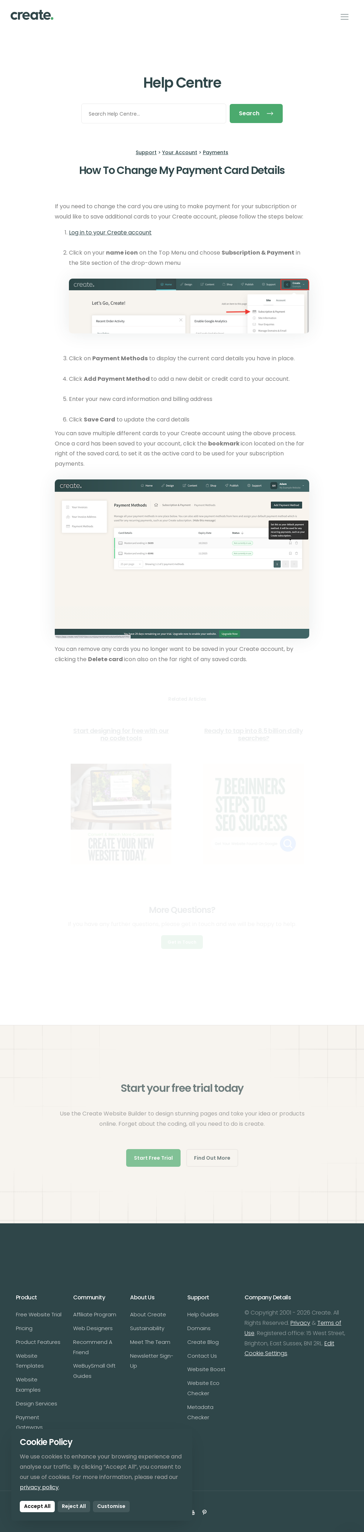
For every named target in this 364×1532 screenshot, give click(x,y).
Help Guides (203, 1314)
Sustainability (147, 1328)
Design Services (36, 1403)
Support (146, 152)
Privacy (300, 1323)
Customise (111, 1506)
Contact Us (202, 1355)
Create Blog (203, 1342)
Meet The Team (150, 1342)
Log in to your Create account (110, 232)
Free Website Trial (38, 1314)
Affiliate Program (94, 1314)
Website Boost (206, 1369)
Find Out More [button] (212, 1157)
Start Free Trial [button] (153, 1157)
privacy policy (39, 1487)
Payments (215, 152)
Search (256, 113)
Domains (199, 1328)
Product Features (38, 1342)
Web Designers (93, 1328)
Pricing (24, 1328)
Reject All (74, 1506)
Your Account (179, 152)
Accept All (37, 1506)
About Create (148, 1314)
